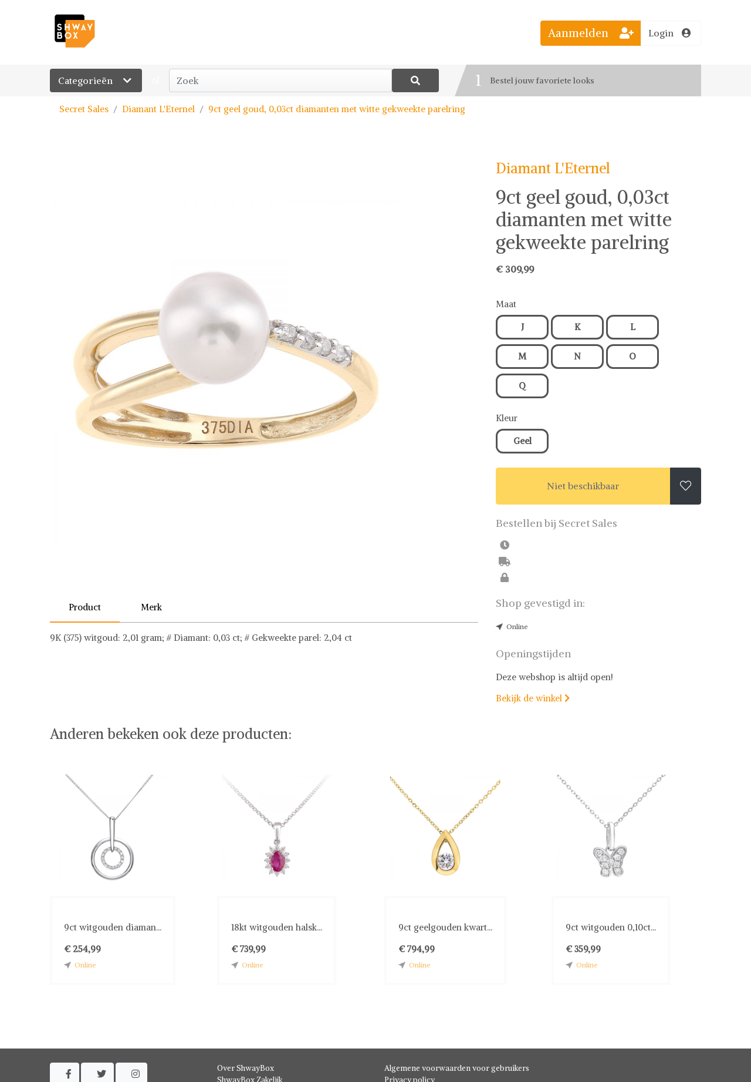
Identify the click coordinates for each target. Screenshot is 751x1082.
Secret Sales (84, 109)
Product (85, 607)
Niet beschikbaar (583, 486)
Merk (151, 607)
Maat (506, 304)
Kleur (506, 418)
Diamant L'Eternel (158, 109)
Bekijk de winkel (533, 698)
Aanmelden (591, 33)
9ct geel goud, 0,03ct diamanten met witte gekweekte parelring (336, 109)
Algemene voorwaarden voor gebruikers (456, 1068)
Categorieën (96, 80)
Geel (522, 440)
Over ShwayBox (245, 1068)
